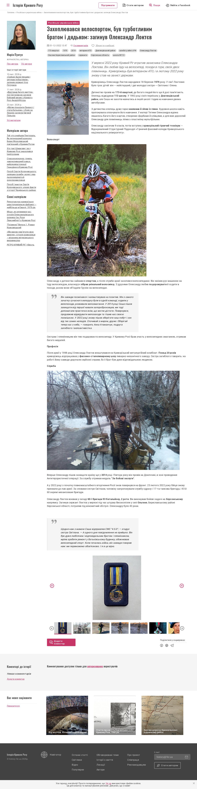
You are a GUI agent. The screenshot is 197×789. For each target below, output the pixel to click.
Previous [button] (52, 585)
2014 (73, 51)
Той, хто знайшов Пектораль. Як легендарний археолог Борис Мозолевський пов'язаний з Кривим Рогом (21, 139)
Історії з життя (105, 760)
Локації (101, 764)
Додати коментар (16, 679)
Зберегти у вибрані (105, 45)
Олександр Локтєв (148, 51)
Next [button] (181, 585)
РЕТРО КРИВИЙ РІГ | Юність (20, 245)
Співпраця (133, 760)
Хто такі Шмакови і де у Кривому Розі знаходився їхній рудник (20, 151)
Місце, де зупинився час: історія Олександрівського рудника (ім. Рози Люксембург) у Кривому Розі (21, 216)
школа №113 (118, 55)
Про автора (12, 64)
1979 (65, 51)
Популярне (78, 769)
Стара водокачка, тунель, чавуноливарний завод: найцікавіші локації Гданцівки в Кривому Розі (20, 162)
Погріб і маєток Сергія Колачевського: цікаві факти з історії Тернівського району (21, 187)
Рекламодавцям (136, 764)
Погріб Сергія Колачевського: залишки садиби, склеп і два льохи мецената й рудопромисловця (22, 175)
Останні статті (80, 755)
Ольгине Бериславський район (61, 55)
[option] (117, 588)
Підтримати (108, 5)
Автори (101, 769)
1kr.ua (108, 783)
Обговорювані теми (108, 755)
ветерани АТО (86, 51)
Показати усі (13, 706)
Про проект (133, 755)
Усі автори (26, 64)
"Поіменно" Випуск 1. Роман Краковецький (21, 226)
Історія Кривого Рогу (28, 5)
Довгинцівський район (105, 51)
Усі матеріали (14, 120)
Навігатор (55, 754)
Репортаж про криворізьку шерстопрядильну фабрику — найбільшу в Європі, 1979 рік (21, 205)
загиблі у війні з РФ (127, 51)
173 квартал (53, 51)
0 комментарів (80, 45)
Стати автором (135, 5)
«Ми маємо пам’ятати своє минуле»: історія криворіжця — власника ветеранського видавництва (21, 236)
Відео (75, 764)
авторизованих (95, 666)
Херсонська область (100, 55)
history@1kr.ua (165, 757)
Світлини (77, 760)
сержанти (83, 55)
